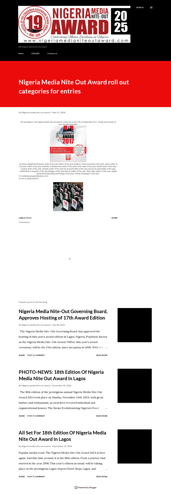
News (29, 218)
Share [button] (114, 218)
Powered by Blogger (85, 487)
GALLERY (35, 53)
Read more (101, 355)
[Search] (140, 7)
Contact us (52, 53)
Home (21, 53)
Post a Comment (36, 355)
